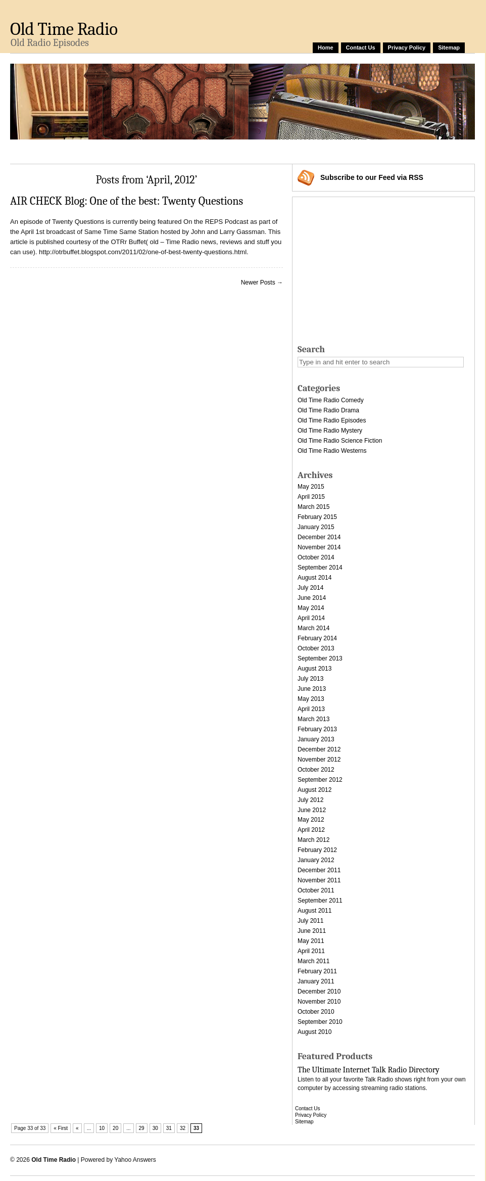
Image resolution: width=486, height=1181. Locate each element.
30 (155, 1128)
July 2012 (310, 800)
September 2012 (320, 779)
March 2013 (313, 719)
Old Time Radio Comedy (331, 400)
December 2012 (319, 749)
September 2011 (320, 900)
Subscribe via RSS (371, 177)
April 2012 (311, 829)
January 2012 (316, 860)
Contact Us (360, 47)
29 (141, 1128)
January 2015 (316, 527)
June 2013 (312, 688)
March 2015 (313, 506)
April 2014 (311, 618)
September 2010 (320, 1021)
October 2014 (316, 557)
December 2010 (319, 991)
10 (102, 1128)
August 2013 (314, 668)
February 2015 (317, 517)
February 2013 (317, 729)
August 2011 (314, 910)
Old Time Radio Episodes (332, 420)
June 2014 (312, 597)
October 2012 (316, 769)
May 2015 (311, 486)
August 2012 (314, 789)
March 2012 (313, 839)
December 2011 (319, 870)
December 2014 (319, 537)
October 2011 (316, 890)
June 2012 (312, 810)
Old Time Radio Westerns (332, 450)
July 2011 (310, 920)
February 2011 (317, 971)
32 (182, 1128)
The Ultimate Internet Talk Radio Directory (369, 1069)
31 (169, 1128)
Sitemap (449, 47)
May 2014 (311, 607)
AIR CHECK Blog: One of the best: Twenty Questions (126, 201)
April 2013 (311, 709)
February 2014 (317, 638)
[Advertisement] (377, 268)
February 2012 (317, 850)
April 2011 (311, 951)
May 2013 (311, 698)
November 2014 (319, 547)
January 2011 (316, 981)
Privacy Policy (407, 47)
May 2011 (311, 940)
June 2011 (312, 930)
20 (115, 1128)
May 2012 (311, 819)
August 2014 (314, 577)
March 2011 (313, 961)
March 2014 (313, 628)
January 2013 (316, 739)
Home (325, 47)
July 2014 (310, 587)
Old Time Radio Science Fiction (340, 440)
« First (61, 1128)
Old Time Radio (63, 29)
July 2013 (310, 678)
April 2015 (311, 496)
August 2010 (314, 1031)
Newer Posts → (262, 282)
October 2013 (316, 648)
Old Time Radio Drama (328, 410)
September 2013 (320, 658)
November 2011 (319, 880)
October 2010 (316, 1011)
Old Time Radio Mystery (330, 430)
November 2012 (319, 759)
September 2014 (320, 567)
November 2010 (319, 1001)
